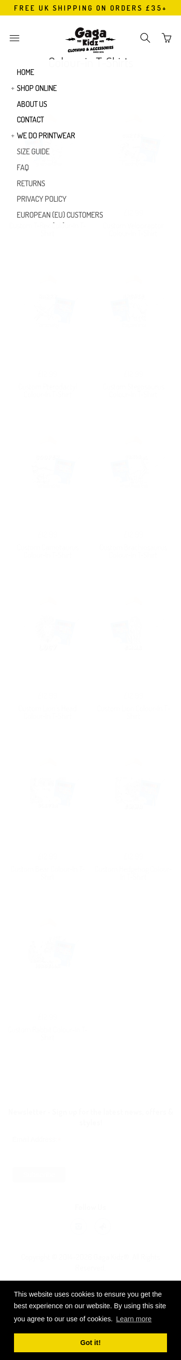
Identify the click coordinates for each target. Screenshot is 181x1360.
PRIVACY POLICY (42, 199)
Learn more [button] (134, 1319)
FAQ (23, 167)
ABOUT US (32, 104)
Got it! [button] (90, 1342)
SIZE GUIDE (33, 151)
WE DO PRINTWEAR (46, 135)
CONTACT (30, 119)
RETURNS (31, 183)
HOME (25, 72)
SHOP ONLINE (37, 88)
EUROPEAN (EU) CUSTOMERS (60, 215)
